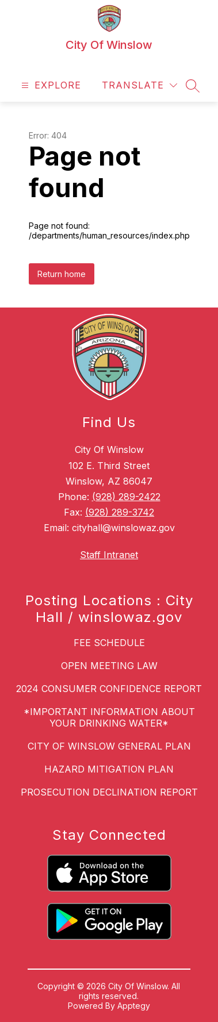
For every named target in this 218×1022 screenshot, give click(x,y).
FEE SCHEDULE (109, 642)
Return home (61, 274)
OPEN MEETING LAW (109, 665)
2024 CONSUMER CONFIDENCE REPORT (109, 688)
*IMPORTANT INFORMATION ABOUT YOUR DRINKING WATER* (109, 717)
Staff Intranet (109, 554)
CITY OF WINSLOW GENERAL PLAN (109, 746)
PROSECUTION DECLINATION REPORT (109, 792)
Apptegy (133, 1006)
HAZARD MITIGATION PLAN (109, 769)
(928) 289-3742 (119, 512)
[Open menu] (49, 85)
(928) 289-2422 (126, 496)
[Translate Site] (139, 85)
